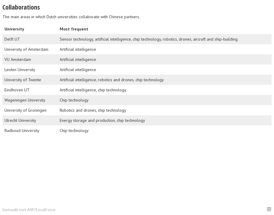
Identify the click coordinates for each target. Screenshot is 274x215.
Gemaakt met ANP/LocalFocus (29, 209)
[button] (269, 209)
